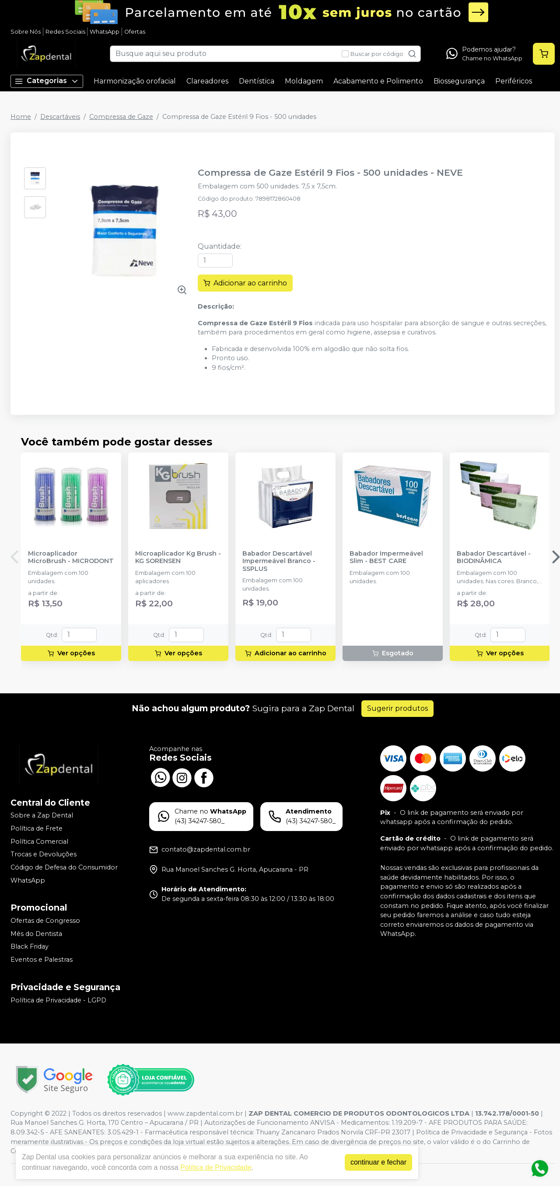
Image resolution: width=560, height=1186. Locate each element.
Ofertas (134, 31)
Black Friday (29, 947)
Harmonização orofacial (135, 81)
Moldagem (304, 81)
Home (20, 117)
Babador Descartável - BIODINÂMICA (494, 557)
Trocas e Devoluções (43, 854)
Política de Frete (36, 828)
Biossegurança (459, 81)
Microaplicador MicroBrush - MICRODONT (71, 557)
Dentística (256, 81)
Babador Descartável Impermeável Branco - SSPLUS (278, 561)
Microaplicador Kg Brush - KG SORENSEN (178, 557)
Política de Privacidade (216, 1167)
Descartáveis (60, 117)
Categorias (46, 81)
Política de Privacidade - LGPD (58, 1000)
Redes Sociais (65, 31)
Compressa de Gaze (121, 117)
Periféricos (513, 81)
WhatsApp (104, 31)
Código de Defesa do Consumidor (64, 867)
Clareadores (207, 81)
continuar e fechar (378, 1162)
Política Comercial (39, 841)
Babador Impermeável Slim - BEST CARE (386, 557)
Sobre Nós (25, 31)
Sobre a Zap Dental (41, 816)
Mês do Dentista (36, 934)
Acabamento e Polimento (378, 81)
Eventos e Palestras (41, 959)
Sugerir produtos (397, 708)
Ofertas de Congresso (45, 921)
